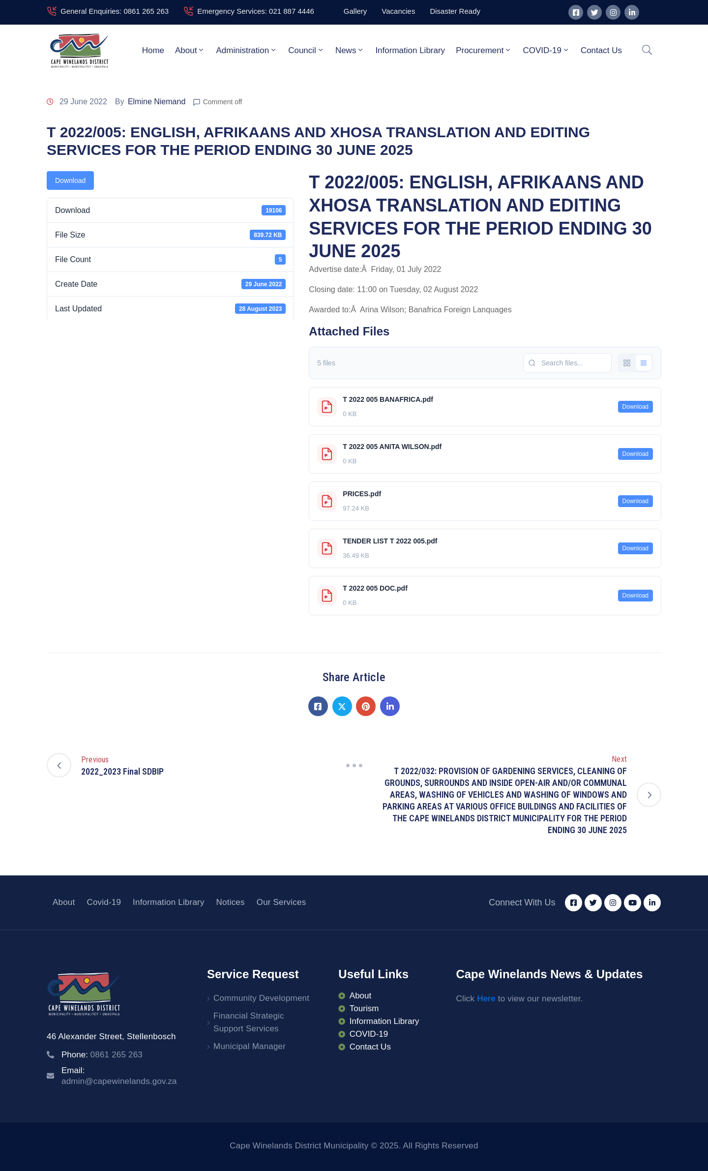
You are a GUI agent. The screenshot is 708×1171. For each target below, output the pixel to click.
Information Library (410, 50)
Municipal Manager (249, 1046)
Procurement (484, 50)
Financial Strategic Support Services (248, 1022)
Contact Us (601, 50)
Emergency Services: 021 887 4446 (255, 11)
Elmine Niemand (156, 101)
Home (153, 50)
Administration (246, 50)
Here (486, 998)
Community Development (261, 998)
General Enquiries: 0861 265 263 (114, 11)
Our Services (281, 902)
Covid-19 (104, 902)
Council (306, 50)
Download (70, 180)
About (190, 50)
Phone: (102, 1054)
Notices (230, 902)
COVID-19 (546, 50)
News (350, 50)
